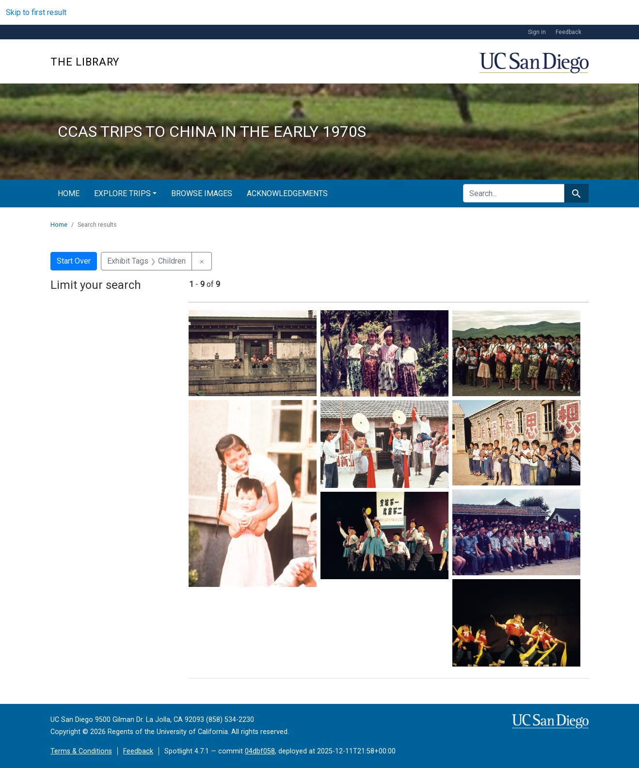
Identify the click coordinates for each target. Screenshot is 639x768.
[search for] (513, 193)
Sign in (537, 32)
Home (69, 193)
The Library (84, 62)
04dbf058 (260, 751)
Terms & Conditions (81, 751)
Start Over (74, 261)
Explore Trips (122, 193)
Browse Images (201, 193)
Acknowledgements (287, 193)
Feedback (568, 32)
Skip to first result (36, 12)
